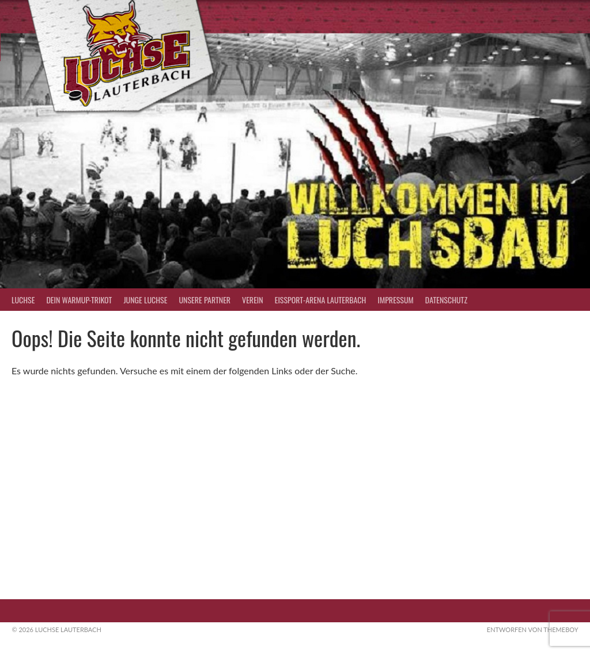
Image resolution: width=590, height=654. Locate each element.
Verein (252, 300)
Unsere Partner (204, 300)
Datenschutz (446, 300)
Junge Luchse (145, 300)
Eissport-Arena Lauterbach (320, 300)
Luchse (23, 300)
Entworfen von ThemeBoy (532, 629)
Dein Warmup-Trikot (79, 300)
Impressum (395, 300)
